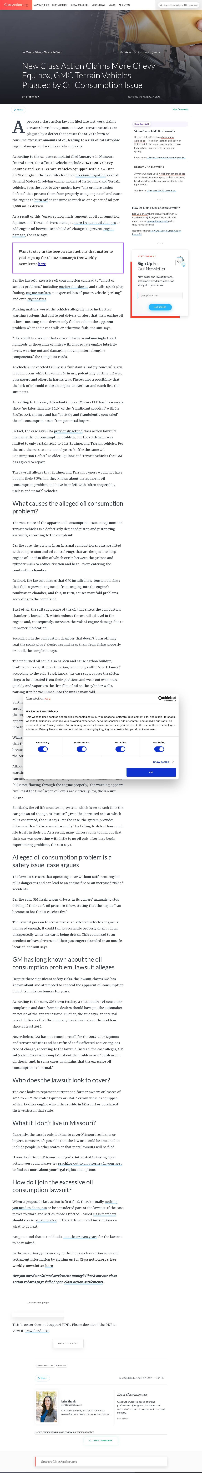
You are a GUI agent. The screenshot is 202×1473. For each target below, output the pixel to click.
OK (151, 772)
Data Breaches (80, 5)
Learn (112, 5)
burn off (41, 200)
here (42, 264)
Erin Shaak (32, 96)
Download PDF (37, 1331)
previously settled (68, 431)
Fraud (62, 1365)
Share (18, 109)
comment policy (85, 1431)
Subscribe (160, 307)
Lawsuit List (41, 5)
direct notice (46, 1220)
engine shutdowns (73, 287)
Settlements (60, 5)
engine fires (36, 299)
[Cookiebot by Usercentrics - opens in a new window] (161, 698)
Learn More (122, 1418)
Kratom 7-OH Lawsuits (161, 190)
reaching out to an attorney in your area (90, 1164)
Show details (161, 761)
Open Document (68, 1343)
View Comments (180, 109)
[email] (160, 295)
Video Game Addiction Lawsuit (166, 157)
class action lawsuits (158, 220)
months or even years (80, 1237)
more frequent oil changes (95, 223)
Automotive (45, 1365)
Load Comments (101, 1441)
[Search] (178, 5)
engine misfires (38, 293)
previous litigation (90, 175)
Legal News (99, 5)
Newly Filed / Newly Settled (43, 52)
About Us (124, 5)
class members (104, 1214)
